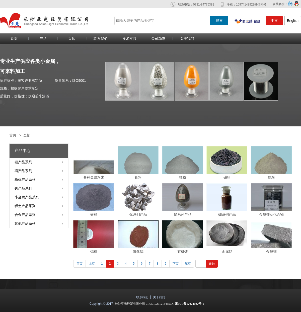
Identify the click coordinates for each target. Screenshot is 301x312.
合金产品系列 (25, 215)
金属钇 (227, 252)
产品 (42, 39)
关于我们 (187, 39)
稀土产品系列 (25, 206)
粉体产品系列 (25, 180)
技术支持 (129, 39)
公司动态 (158, 39)
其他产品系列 (25, 223)
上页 (92, 263)
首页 (12, 135)
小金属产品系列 (27, 197)
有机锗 (182, 252)
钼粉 (138, 177)
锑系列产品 (182, 214)
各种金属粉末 (93, 177)
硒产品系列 (23, 171)
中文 (274, 21)
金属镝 (271, 252)
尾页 (188, 263)
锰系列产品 (138, 214)
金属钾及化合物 (271, 214)
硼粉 (227, 177)
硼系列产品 (227, 214)
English (292, 21)
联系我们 (101, 39)
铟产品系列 (23, 162)
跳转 (212, 264)
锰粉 (182, 177)
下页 (176, 263)
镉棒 (93, 252)
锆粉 (271, 177)
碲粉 (93, 214)
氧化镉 (138, 252)
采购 (71, 39)
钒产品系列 (23, 188)
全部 (26, 135)
